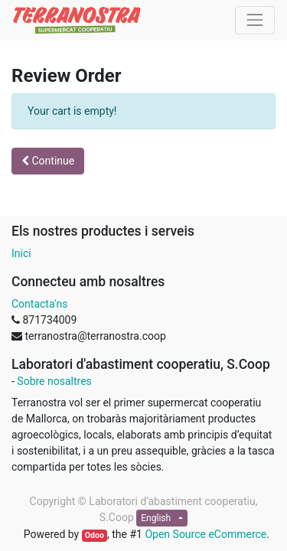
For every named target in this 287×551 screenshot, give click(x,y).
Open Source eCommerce (205, 534)
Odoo (94, 535)
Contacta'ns (39, 304)
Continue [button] (47, 161)
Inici (21, 253)
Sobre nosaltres (54, 381)
